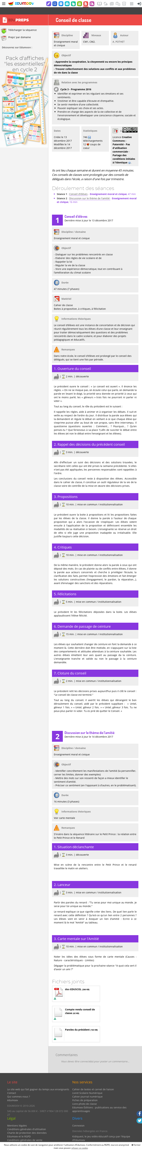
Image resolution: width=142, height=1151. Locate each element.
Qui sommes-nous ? (18, 1089)
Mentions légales (17, 1118)
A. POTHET (119, 34)
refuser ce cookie (79, 1148)
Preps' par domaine (16, 31)
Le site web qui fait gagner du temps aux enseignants (38, 1082)
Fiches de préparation (85, 1093)
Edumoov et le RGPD (19, 1129)
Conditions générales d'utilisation (26, 1122)
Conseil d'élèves (78, 186)
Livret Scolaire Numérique (87, 1085)
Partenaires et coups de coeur (89, 1138)
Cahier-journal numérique (87, 1089)
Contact (11, 1085)
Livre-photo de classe (84, 1096)
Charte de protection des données (27, 1125)
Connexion (78, 1118)
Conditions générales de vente (24, 1132)
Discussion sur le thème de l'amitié (89, 191)
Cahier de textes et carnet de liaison (93, 1082)
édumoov (12, 1093)
